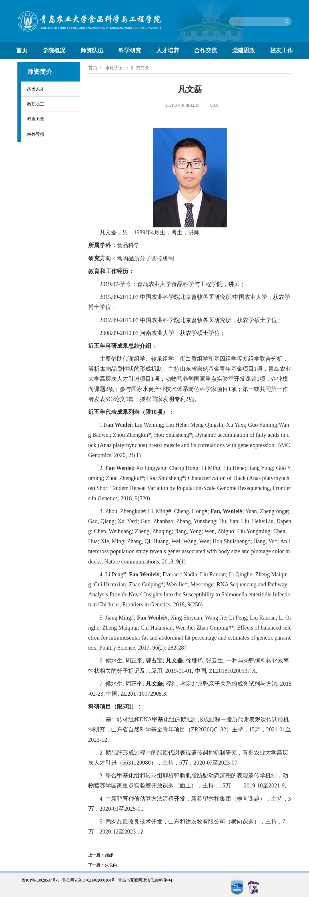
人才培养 (167, 50)
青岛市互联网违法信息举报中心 (146, 880)
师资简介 (140, 67)
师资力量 (35, 119)
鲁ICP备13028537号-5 (40, 880)
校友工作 (281, 50)
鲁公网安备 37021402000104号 (88, 880)
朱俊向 (111, 865)
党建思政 (243, 50)
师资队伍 (92, 50)
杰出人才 (35, 89)
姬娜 (109, 855)
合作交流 (205, 50)
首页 (21, 50)
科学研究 (130, 50)
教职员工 (35, 104)
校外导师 (35, 134)
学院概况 (54, 50)
